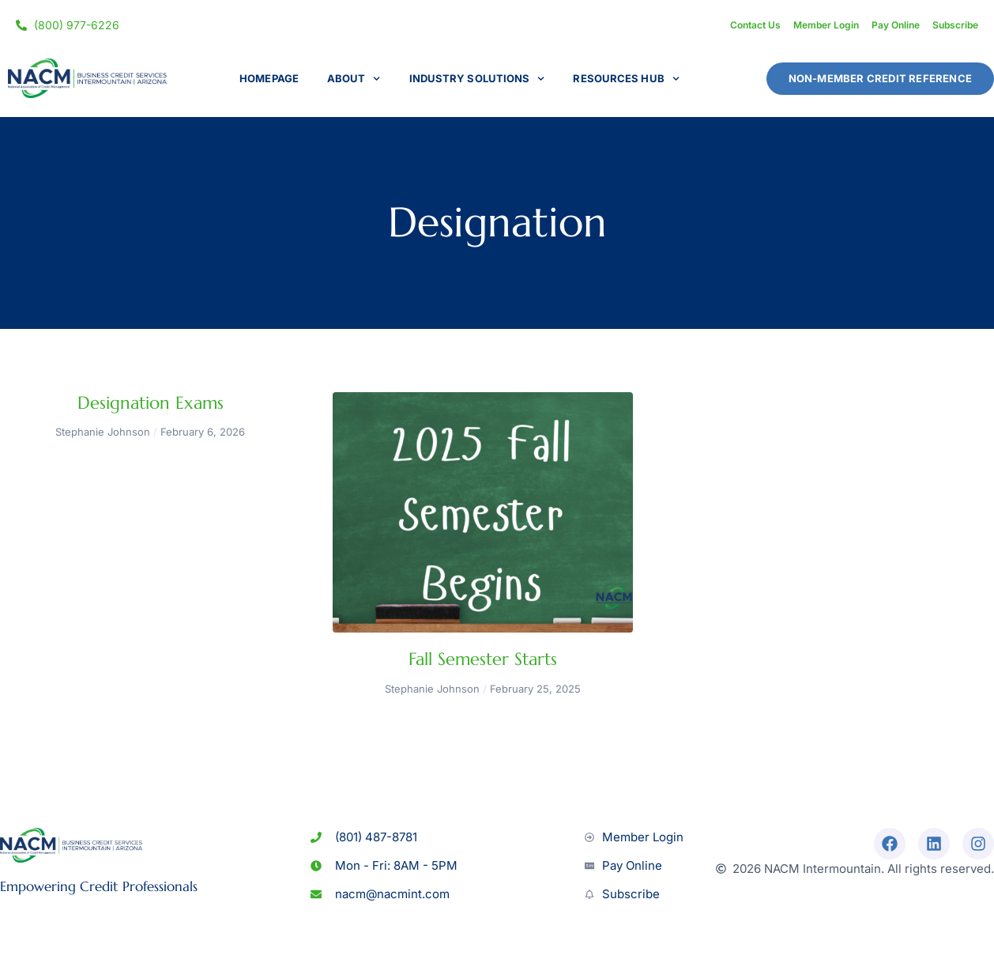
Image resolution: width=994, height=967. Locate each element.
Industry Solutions (477, 78)
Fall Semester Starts (483, 659)
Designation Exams (150, 403)
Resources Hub (626, 78)
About (354, 78)
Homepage (269, 78)
